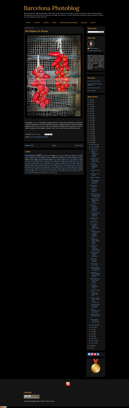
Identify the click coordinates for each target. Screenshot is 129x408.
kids (29, 165)
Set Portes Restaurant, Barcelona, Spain (94, 166)
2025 (91, 102)
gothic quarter (51, 167)
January (93, 343)
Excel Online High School (94, 87)
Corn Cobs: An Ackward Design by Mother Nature (95, 226)
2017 (91, 120)
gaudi (77, 155)
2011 (91, 133)
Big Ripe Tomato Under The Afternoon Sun (95, 160)
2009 (91, 138)
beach (78, 159)
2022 (91, 109)
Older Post (78, 145)
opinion (76, 167)
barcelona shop (75, 165)
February (93, 340)
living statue (43, 163)
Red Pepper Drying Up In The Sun (94, 286)
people (57, 157)
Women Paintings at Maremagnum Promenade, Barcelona (95, 180)
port (39, 161)
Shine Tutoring (91, 90)
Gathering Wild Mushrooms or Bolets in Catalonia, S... (95, 201)
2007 (91, 142)
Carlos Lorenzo (93, 48)
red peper (38, 137)
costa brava (49, 169)
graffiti (34, 172)
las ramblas (68, 157)
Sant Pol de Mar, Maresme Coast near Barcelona (95, 195)
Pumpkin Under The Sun (95, 218)
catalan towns (38, 170)
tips (59, 163)
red (34, 137)
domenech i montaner (64, 167)
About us (93, 22)
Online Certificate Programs (95, 83)
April (92, 336)
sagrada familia (43, 160)
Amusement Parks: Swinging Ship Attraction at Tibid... (95, 274)
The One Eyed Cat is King (94, 264)
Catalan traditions (39, 165)
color (31, 137)
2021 (91, 111)
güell (26, 167)
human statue (69, 159)
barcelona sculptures (70, 163)
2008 (91, 140)
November (94, 146)
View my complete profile (94, 50)
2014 (91, 126)
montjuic (33, 167)
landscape (51, 161)
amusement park (30, 161)
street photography (50, 172)
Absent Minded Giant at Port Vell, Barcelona (95, 321)
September (94, 325)
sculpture (48, 157)
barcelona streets (62, 165)
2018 (91, 118)
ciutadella (59, 169)
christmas (40, 169)
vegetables (45, 137)
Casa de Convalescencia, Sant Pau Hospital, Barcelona (95, 233)
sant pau (52, 163)
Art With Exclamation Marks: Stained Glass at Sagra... (95, 240)
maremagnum (69, 169)
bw (61, 159)
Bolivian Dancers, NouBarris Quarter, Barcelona (95, 254)
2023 (91, 106)
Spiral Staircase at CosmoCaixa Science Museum (95, 280)
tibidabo (66, 161)
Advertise (46, 22)
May (92, 334)
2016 (91, 122)
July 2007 (50, 165)
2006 (91, 345)
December (94, 144)
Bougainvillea (94, 221)
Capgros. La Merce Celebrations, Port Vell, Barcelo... (95, 153)
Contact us (37, 22)
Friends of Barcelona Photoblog (68, 22)
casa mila (41, 172)
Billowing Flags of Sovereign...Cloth (95, 316)
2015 (91, 124)
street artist (38, 157)
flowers (27, 157)
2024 (91, 104)
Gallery (54, 22)
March (92, 338)
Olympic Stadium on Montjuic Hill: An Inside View (95, 269)
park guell (28, 170)
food (69, 155)
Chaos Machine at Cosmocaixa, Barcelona (95, 306)
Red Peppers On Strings (95, 174)
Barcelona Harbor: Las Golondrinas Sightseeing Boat (95, 292)
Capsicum (36, 122)
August (93, 327)
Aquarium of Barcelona (94, 186)
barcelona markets (30, 163)
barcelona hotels (57, 170)
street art (47, 170)
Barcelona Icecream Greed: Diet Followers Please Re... (94, 208)
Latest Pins (84, 22)
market (78, 169)
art (44, 161)
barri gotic (79, 157)
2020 (91, 113)
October (93, 149)
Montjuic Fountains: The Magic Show (95, 311)
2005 (91, 348)
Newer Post (29, 145)
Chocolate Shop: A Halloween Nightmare (95, 214)
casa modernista (69, 170)
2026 (91, 100)
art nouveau (59, 155)
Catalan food (76, 161)
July (92, 329)
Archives (28, 22)
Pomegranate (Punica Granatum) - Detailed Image (95, 248)
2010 (91, 136)
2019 (91, 115)
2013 (91, 129)
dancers (54, 159)
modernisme (47, 155)
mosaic (59, 161)
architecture (30, 155)
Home (54, 145)
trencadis (41, 167)
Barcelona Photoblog (51, 8)
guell (81, 163)
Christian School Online (94, 81)
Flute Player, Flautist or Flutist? (94, 190)
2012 (91, 131)
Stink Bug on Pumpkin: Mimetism (94, 260)
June (92, 331)
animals (31, 160)
